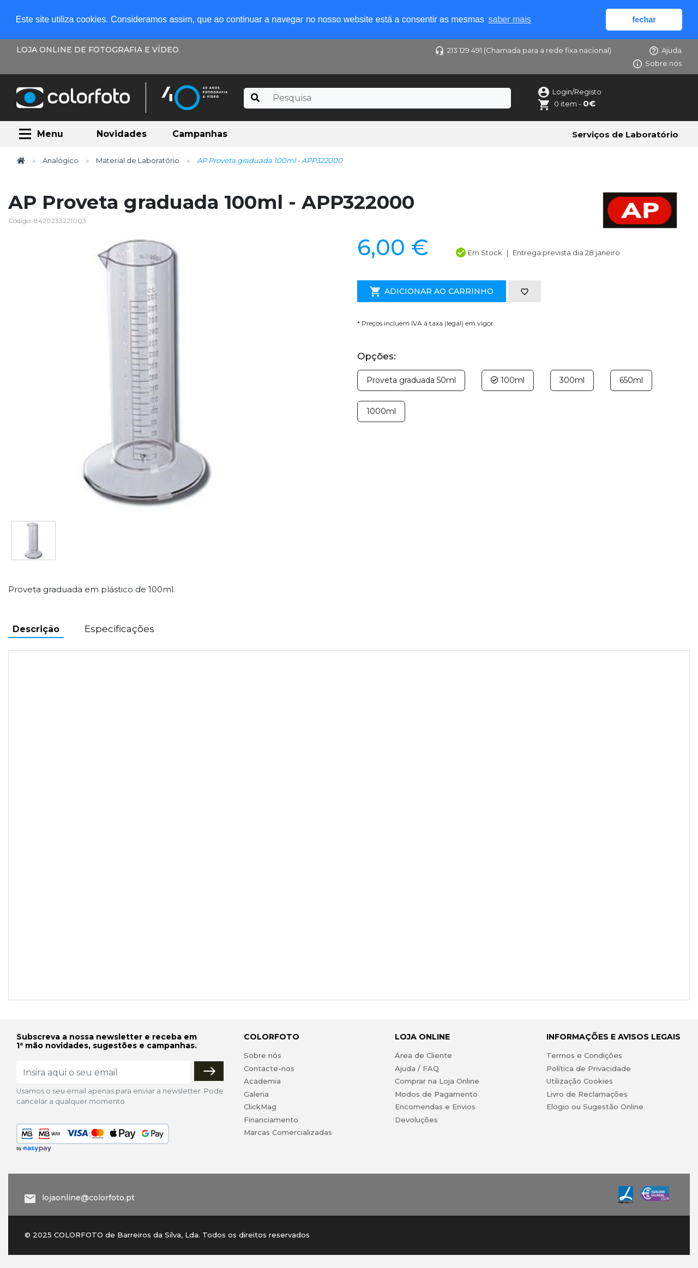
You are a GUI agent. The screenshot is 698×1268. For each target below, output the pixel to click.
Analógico (61, 160)
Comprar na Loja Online (437, 1081)
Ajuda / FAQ (417, 1068)
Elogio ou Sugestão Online (594, 1106)
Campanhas (199, 134)
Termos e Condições (584, 1055)
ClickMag (260, 1106)
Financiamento (271, 1119)
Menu (50, 134)
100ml (508, 380)
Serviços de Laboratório (625, 134)
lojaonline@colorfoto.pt (88, 1198)
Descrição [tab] (36, 629)
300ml (572, 380)
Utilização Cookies (579, 1081)
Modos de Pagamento (436, 1094)
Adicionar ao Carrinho (432, 291)
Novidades (122, 134)
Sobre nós (657, 63)
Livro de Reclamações (587, 1094)
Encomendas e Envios (435, 1106)
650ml (631, 380)
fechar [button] (644, 19)
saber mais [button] (510, 19)
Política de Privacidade (588, 1068)
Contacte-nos (269, 1068)
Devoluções (416, 1119)
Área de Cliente (423, 1055)
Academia (262, 1081)
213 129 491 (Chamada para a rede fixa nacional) (523, 50)
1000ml (381, 411)
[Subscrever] (209, 1071)
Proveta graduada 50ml (411, 380)
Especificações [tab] (119, 628)
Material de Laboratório (137, 160)
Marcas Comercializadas (288, 1132)
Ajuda (665, 50)
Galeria (256, 1094)
